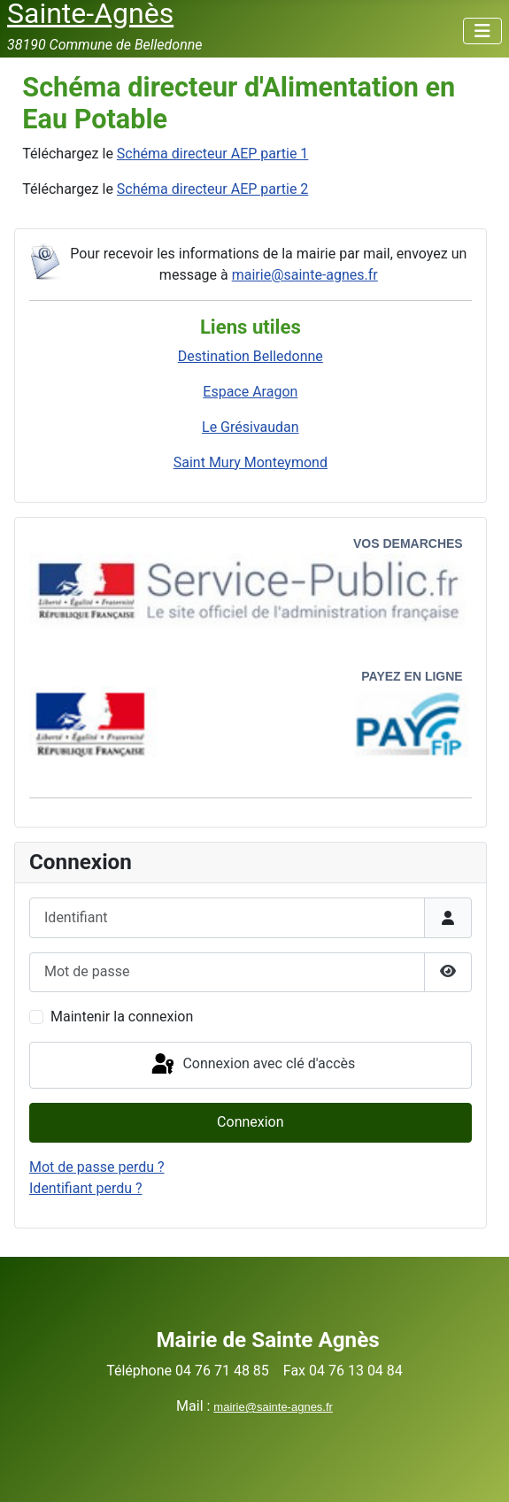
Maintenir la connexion (121, 1016)
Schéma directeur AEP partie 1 (213, 153)
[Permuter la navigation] (482, 31)
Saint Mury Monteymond (251, 462)
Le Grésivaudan (250, 427)
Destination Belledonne (250, 356)
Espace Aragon (250, 391)
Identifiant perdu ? (86, 1188)
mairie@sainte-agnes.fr (305, 274)
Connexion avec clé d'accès (252, 1064)
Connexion (250, 1121)
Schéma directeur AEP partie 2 (213, 189)
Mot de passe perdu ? (97, 1167)
